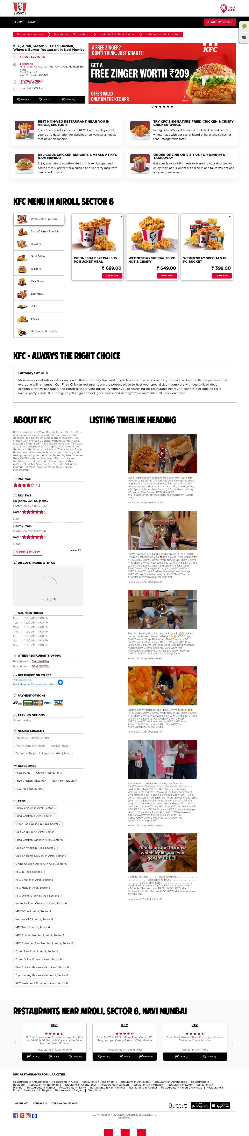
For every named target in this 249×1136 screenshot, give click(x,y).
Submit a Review (28, 552)
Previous (16, 1042)
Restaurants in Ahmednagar (30, 1082)
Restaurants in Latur (179, 1085)
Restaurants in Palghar (143, 1088)
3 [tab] (160, 107)
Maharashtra (40, 661)
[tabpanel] (162, 73)
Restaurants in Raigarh (69, 1090)
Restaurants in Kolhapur (148, 1085)
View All (75, 550)
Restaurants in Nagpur (41, 1088)
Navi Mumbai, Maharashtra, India (33, 684)
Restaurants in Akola (65, 1082)
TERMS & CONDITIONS (64, 1103)
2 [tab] (156, 107)
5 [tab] (168, 107)
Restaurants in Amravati (134, 1082)
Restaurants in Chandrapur (79, 1085)
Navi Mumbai (40, 666)
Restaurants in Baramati (44, 1085)
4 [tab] (164, 107)
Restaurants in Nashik (72, 1088)
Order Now (112, 275)
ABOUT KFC (21, 1103)
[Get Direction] (60, 685)
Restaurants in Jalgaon (114, 1085)
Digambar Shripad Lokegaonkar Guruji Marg (43, 754)
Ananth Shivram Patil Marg (32, 738)
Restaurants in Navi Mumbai (107, 1088)
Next (233, 1042)
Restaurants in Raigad (37, 1090)
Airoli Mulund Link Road (30, 746)
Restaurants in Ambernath (98, 1082)
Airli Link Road (60, 746)
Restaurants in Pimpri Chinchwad (182, 1088)
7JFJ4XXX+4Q (22, 680)
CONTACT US (40, 1103)
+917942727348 (29, 83)
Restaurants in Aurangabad (170, 1082)
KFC (54, 1025)
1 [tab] (152, 107)
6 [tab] (172, 107)
